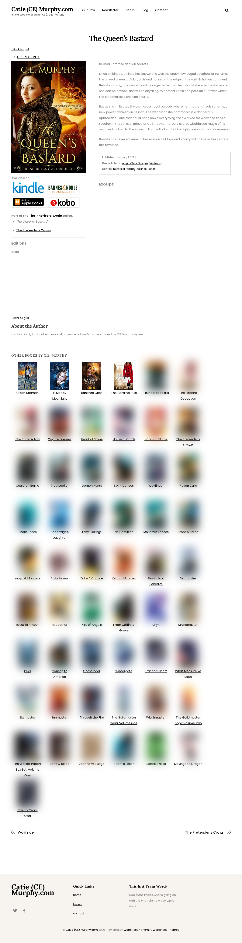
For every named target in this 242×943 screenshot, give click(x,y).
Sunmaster (59, 717)
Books (130, 10)
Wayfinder (156, 485)
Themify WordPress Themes (160, 930)
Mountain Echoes (156, 532)
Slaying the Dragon (188, 764)
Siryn (156, 625)
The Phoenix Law (27, 439)
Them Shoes (27, 532)
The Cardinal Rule (124, 393)
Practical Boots (156, 671)
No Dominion (124, 532)
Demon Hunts (92, 485)
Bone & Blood (59, 764)
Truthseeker (59, 485)
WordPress (131, 930)
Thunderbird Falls (156, 393)
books (77, 904)
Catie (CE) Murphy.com (82, 930)
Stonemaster (188, 625)
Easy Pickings (92, 532)
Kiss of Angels (92, 625)
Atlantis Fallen (123, 764)
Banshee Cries (91, 393)
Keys (27, 671)
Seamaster (188, 578)
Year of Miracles (124, 578)
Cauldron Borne (27, 485)
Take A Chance (91, 578)
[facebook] (24, 910)
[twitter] (15, 910)
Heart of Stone (92, 439)
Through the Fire (91, 717)
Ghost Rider (91, 671)
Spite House (59, 578)
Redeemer (59, 625)
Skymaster (27, 717)
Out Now (88, 10)
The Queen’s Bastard (121, 38)
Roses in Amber (27, 625)
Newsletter (110, 10)
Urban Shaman (27, 393)
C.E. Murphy (28, 57)
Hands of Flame (156, 439)
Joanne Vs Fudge (91, 764)
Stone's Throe (188, 532)
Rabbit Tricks (156, 764)
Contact (161, 10)
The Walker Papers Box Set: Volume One (27, 770)
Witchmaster (156, 717)
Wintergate (123, 671)
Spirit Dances (124, 485)
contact (78, 913)
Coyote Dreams (59, 439)
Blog (145, 10)
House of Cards (124, 439)
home (77, 895)
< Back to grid (20, 49)
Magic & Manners (27, 578)
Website (155, 163)
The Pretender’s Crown (204, 832)
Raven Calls (188, 485)
